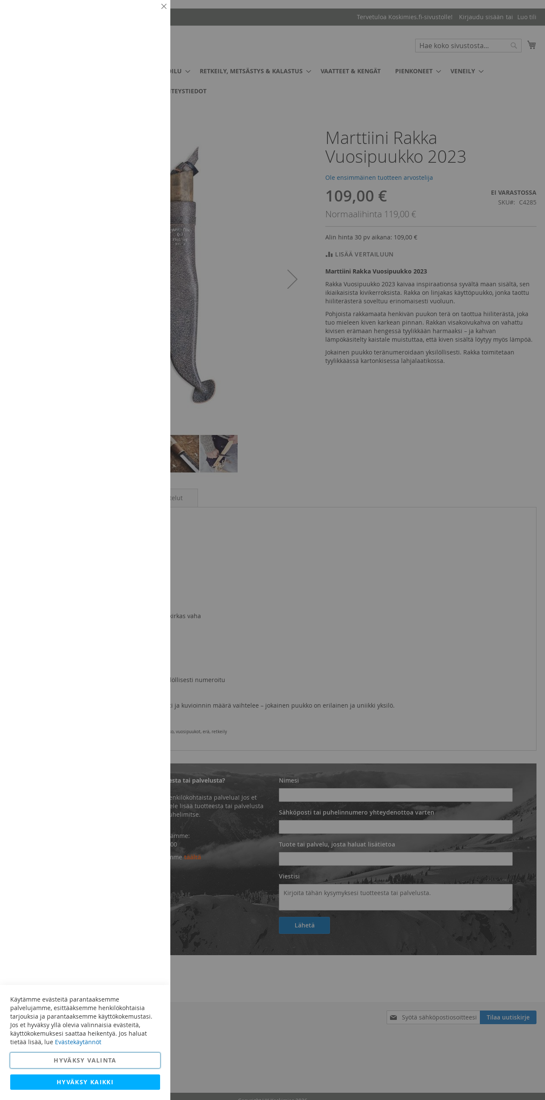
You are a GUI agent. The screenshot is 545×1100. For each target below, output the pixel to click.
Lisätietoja (145, 78)
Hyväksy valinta (85, 1060)
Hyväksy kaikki (85, 1082)
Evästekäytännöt (78, 1042)
